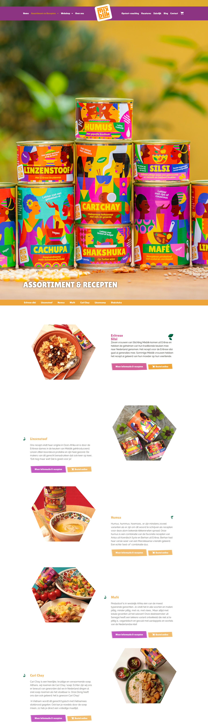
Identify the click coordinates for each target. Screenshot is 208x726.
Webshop (67, 13)
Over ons (79, 13)
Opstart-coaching (130, 13)
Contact (174, 13)
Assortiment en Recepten (45, 13)
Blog (166, 13)
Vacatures (146, 13)
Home (26, 13)
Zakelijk (157, 13)
